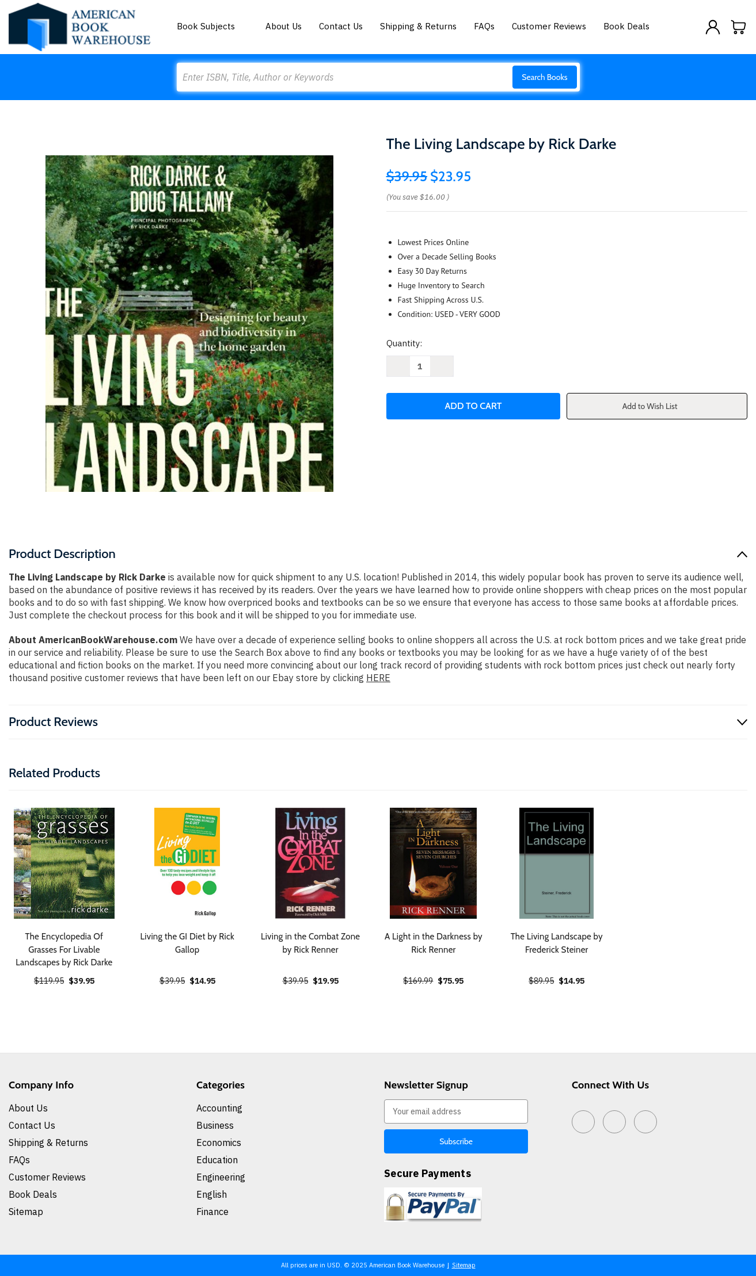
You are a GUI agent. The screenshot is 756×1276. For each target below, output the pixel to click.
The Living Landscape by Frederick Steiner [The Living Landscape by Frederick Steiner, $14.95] (557, 943)
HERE (378, 677)
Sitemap (26, 1211)
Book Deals (626, 26)
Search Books (544, 77)
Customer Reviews (549, 26)
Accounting (219, 1108)
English (211, 1194)
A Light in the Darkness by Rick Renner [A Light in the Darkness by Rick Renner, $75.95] (434, 943)
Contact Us (341, 26)
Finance (212, 1211)
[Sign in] (712, 27)
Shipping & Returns (418, 26)
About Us (283, 26)
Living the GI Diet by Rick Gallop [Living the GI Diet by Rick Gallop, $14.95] (187, 943)
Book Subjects (212, 26)
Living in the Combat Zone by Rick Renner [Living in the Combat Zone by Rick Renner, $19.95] (310, 943)
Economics (218, 1142)
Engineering (220, 1177)
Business (215, 1125)
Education (217, 1160)
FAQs (484, 26)
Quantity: (404, 343)
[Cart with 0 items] (738, 27)
